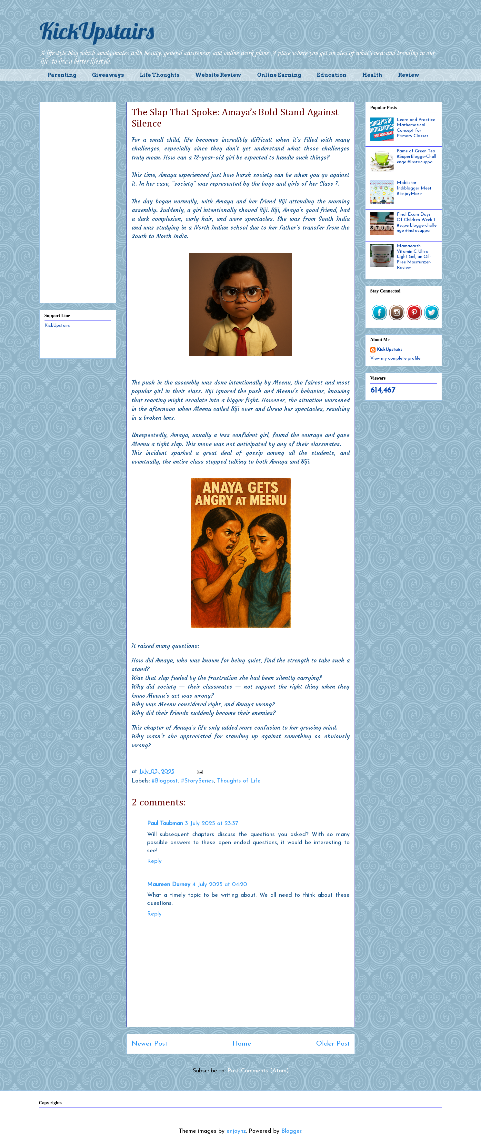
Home (242, 1043)
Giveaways (108, 75)
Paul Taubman (165, 824)
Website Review (218, 75)
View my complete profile (395, 358)
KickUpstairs (96, 31)
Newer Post (149, 1043)
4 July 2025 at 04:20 (219, 885)
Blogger (291, 1131)
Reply (154, 861)
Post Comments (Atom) (258, 1071)
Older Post (333, 1043)
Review (408, 75)
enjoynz (236, 1131)
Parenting (61, 75)
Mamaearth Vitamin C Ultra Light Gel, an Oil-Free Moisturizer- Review (414, 257)
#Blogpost (165, 781)
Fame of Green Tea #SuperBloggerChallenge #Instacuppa (416, 157)
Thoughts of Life (239, 781)
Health (372, 75)
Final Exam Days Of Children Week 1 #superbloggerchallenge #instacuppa (416, 222)
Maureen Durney (168, 885)
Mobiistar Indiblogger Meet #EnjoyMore (414, 188)
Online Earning (279, 75)
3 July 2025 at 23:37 (211, 824)
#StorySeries (197, 781)
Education (331, 75)
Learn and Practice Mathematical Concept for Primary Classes (416, 128)
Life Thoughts (159, 75)
